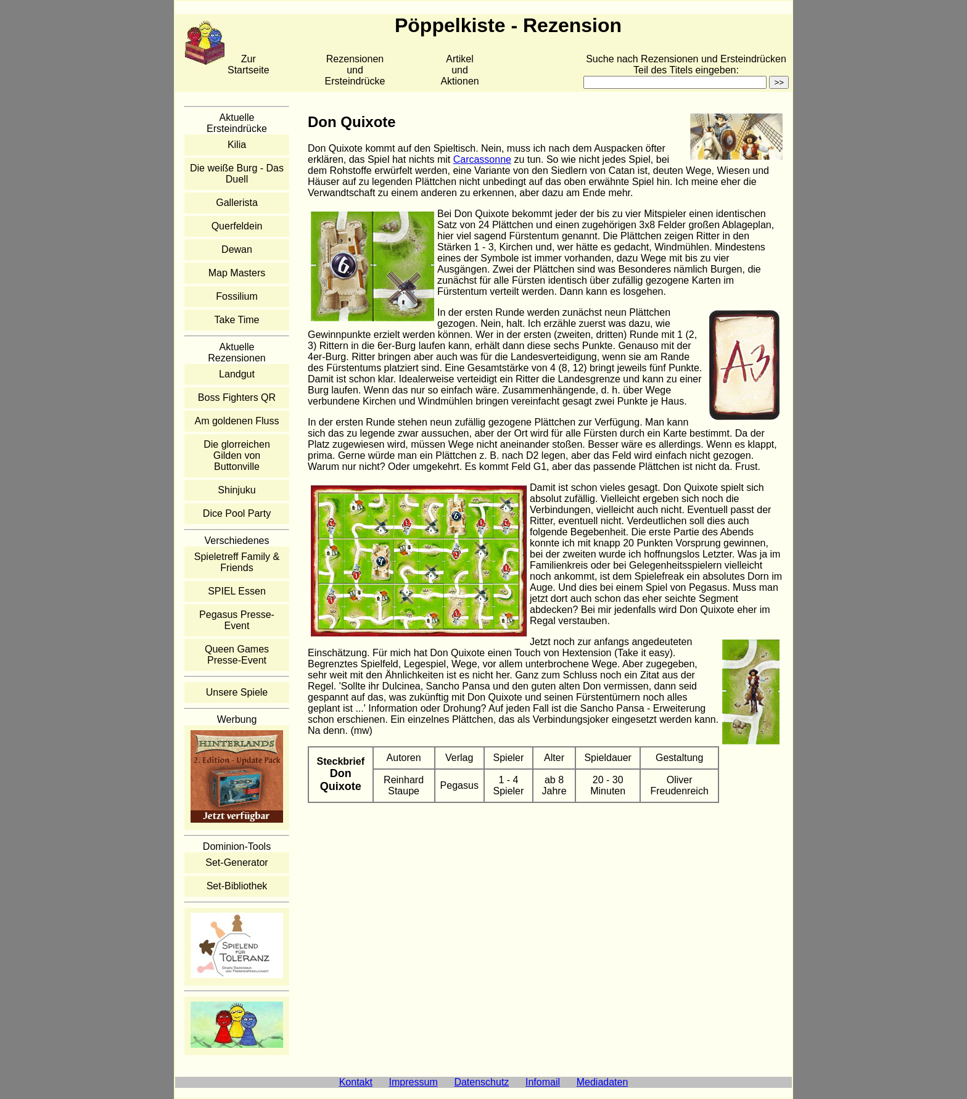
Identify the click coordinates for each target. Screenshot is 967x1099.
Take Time (237, 320)
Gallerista (237, 202)
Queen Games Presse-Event (237, 654)
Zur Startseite (249, 64)
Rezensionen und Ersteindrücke (355, 70)
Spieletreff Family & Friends (236, 562)
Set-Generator (236, 862)
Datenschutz (481, 1082)
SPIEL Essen (237, 591)
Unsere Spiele (237, 692)
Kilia (237, 144)
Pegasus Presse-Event (236, 620)
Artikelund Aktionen (459, 70)
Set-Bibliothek (237, 886)
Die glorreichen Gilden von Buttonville (237, 455)
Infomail (542, 1082)
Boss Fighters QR (237, 397)
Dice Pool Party (237, 513)
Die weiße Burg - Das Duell (237, 173)
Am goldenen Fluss (237, 421)
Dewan (236, 249)
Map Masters (236, 273)
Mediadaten (602, 1082)
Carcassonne (482, 159)
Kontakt (355, 1082)
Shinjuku (236, 490)
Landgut (237, 374)
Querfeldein (237, 226)
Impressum (413, 1082)
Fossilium (237, 296)
